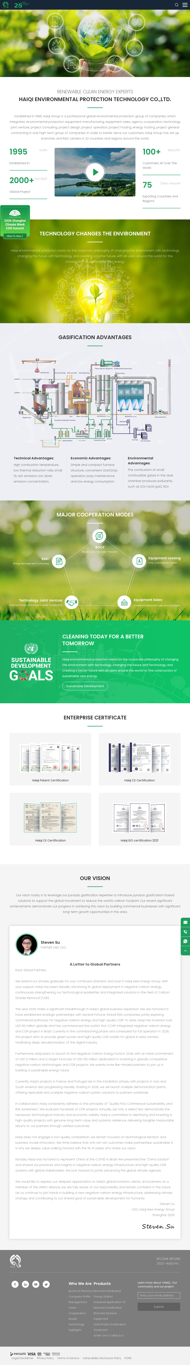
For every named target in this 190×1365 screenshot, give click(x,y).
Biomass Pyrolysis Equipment (105, 1316)
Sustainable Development (85, 686)
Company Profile (80, 1296)
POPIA (128, 1358)
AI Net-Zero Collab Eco (109, 1335)
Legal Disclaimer (23, 1358)
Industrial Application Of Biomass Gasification (109, 1305)
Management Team (78, 1305)
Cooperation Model (77, 1316)
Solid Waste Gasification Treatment (110, 1327)
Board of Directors (81, 1291)
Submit (159, 1307)
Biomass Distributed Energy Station (107, 1293)
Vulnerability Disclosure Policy (102, 1358)
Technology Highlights (76, 1327)
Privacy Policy (45, 1358)
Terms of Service (68, 1358)
